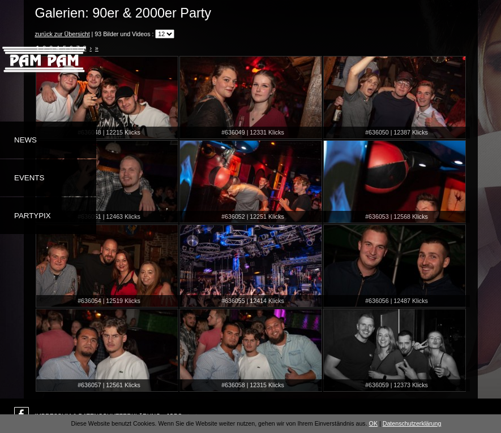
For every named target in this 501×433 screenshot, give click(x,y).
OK (373, 423)
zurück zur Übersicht (62, 34)
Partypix (32, 215)
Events (29, 178)
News (25, 140)
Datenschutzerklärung (412, 423)
